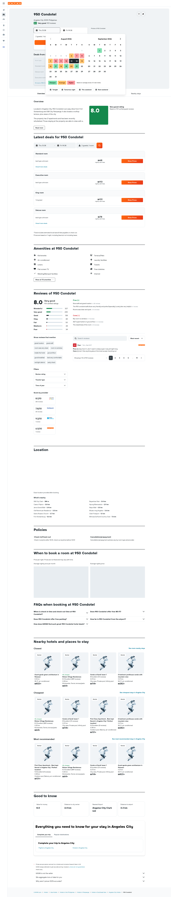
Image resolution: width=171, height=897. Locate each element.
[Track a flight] (4, 30)
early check (51, 362)
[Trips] (4, 41)
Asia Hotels (53, 892)
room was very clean (41, 348)
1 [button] (99, 50)
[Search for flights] (4, 10)
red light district (40, 362)
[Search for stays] (4, 14)
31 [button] (56, 77)
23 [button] (50, 71)
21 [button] (77, 66)
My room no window (83, 319)
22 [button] (82, 66)
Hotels (46, 892)
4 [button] (61, 56)
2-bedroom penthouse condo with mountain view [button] (130, 676)
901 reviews (51, 23)
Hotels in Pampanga (83, 892)
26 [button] (66, 71)
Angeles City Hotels (115, 892)
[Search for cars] (4, 19)
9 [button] (50, 61)
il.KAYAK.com (37, 892)
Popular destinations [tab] (61, 835)
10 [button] (56, 61)
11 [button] (61, 61)
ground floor (52, 353)
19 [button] (66, 66)
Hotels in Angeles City (80, 848)
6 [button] (71, 56)
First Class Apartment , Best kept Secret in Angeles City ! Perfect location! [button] (102, 721)
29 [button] (82, 71)
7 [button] (76, 56)
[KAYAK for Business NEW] (4, 34)
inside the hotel (40, 353)
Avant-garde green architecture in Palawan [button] (47, 676)
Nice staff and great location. (86, 303)
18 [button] (61, 66)
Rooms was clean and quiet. (86, 310)
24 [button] (56, 71)
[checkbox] (45, 400)
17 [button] (55, 66)
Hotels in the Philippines (67, 892)
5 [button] (66, 56)
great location (39, 343)
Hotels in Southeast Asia (99, 892)
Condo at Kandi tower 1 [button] (98, 675)
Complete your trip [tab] (44, 835)
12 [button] (66, 61)
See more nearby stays (137, 648)
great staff (49, 343)
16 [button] (50, 66)
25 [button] (61, 71)
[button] (3, 3)
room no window (56, 348)
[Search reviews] (102, 338)
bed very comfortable (54, 358)
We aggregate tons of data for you (90, 877)
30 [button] (50, 77)
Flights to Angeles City (46, 848)
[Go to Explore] (4, 25)
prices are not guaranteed (77, 867)
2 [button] (50, 56)
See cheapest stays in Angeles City (132, 692)
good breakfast (40, 358)
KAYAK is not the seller (90, 873)
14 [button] (77, 61)
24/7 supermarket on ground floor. (88, 322)
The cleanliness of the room (86, 325)
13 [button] (71, 61)
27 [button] (71, 71)
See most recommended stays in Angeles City (128, 739)
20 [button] (71, 66)
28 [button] (77, 71)
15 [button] (82, 61)
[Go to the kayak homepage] (14, 3)
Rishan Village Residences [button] (71, 677)
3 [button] (55, 56)
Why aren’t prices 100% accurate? (90, 881)
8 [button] (81, 56)
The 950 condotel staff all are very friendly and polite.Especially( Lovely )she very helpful (105, 306)
